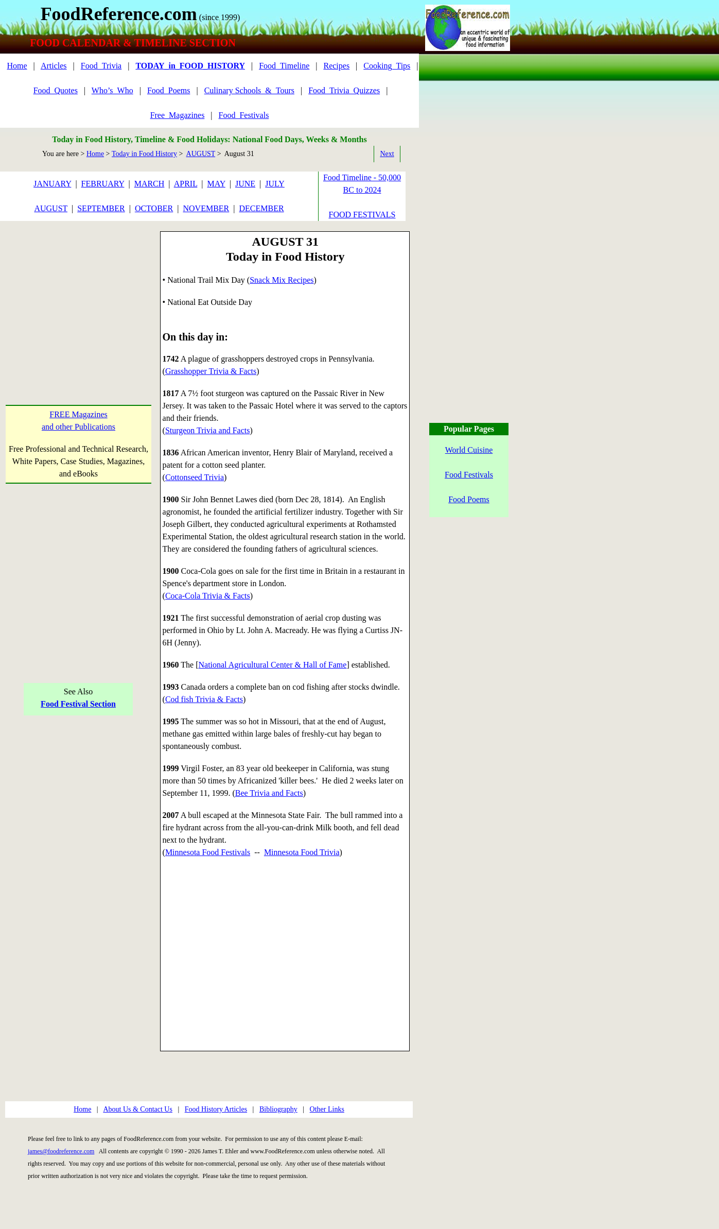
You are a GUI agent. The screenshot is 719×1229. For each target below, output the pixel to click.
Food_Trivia (101, 65)
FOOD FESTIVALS (362, 214)
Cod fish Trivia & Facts (204, 699)
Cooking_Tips (386, 65)
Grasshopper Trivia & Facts (210, 371)
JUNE (245, 183)
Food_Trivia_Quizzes (344, 90)
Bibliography (278, 1109)
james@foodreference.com (61, 1151)
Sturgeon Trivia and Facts (207, 430)
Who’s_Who (112, 90)
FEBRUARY (103, 183)
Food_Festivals (244, 115)
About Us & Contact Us (137, 1109)
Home (17, 65)
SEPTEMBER (101, 208)
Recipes (336, 65)
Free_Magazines (177, 115)
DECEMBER (261, 208)
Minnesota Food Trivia (302, 852)
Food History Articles (216, 1109)
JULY (275, 183)
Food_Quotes (55, 90)
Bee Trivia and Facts (269, 793)
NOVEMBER (206, 208)
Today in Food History (144, 154)
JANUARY (52, 183)
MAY (216, 183)
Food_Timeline (284, 65)
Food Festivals (469, 474)
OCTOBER (154, 208)
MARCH (149, 183)
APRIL (186, 183)
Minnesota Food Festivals (207, 852)
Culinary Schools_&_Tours (249, 90)
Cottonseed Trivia (194, 477)
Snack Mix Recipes (281, 280)
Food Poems (468, 499)
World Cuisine (469, 450)
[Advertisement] (78, 295)
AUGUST (201, 154)
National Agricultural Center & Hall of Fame (272, 664)
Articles (54, 65)
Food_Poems (168, 90)
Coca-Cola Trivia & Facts (207, 595)
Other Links (327, 1109)
